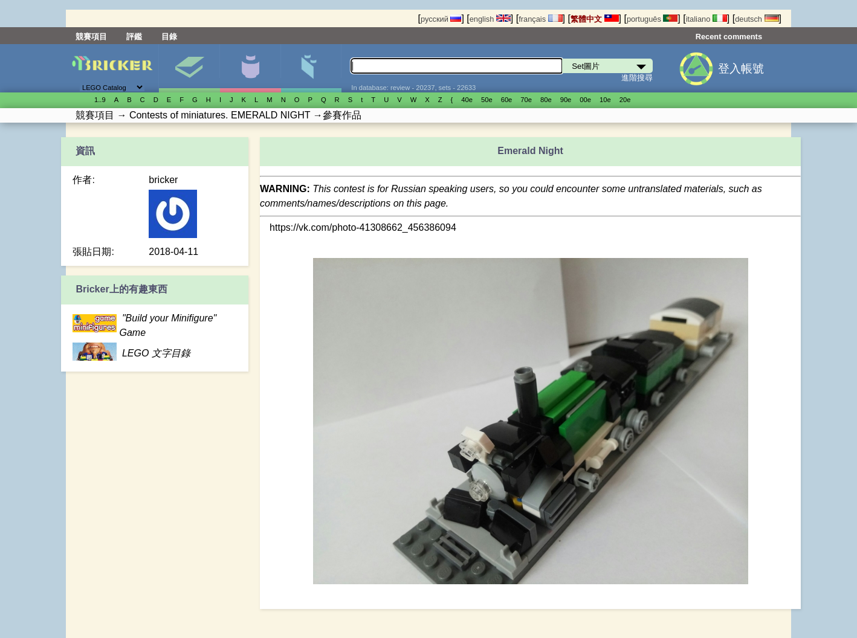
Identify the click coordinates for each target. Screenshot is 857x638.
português (652, 19)
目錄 (169, 36)
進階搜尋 (637, 77)
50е (487, 99)
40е (467, 99)
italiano (706, 19)
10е (605, 99)
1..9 (100, 99)
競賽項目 (91, 36)
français (540, 19)
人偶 (250, 68)
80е (546, 99)
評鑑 (134, 36)
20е (625, 99)
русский (441, 19)
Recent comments (729, 36)
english (490, 19)
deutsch (756, 19)
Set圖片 (189, 68)
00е (585, 99)
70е (526, 99)
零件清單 (311, 68)
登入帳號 (741, 68)
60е (507, 99)
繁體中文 (595, 19)
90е (566, 99)
